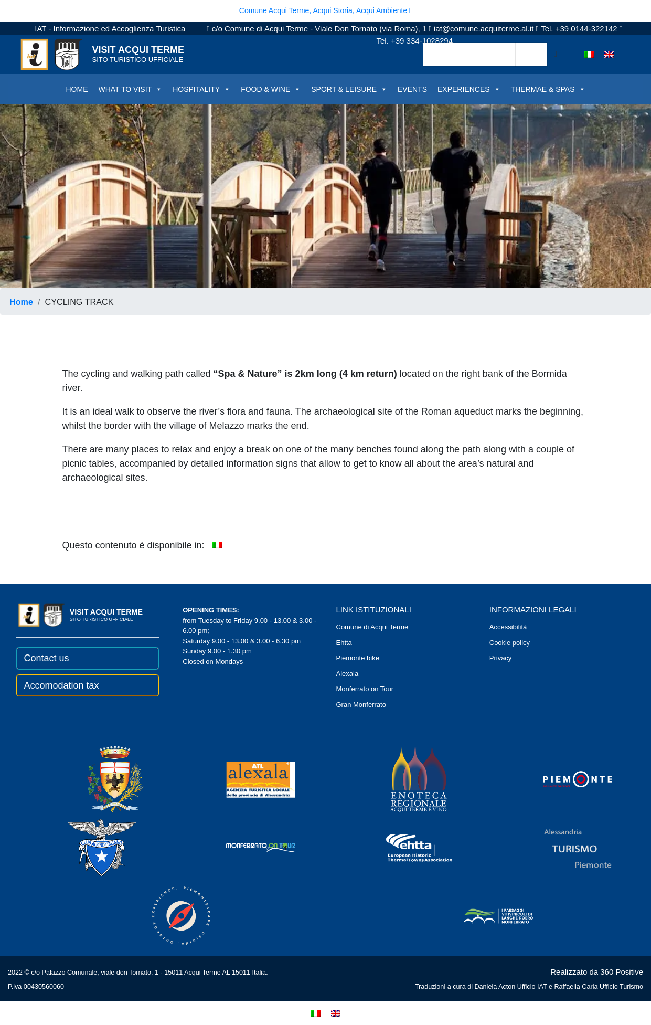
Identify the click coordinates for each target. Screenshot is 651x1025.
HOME (77, 89)
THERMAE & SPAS (548, 89)
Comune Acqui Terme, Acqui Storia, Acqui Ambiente (325, 10)
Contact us (46, 658)
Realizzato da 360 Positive (596, 971)
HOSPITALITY (201, 89)
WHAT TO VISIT (130, 89)
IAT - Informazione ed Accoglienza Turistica (110, 28)
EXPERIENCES (468, 89)
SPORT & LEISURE (349, 89)
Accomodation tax (61, 685)
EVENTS (412, 89)
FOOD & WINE (271, 89)
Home (21, 302)
